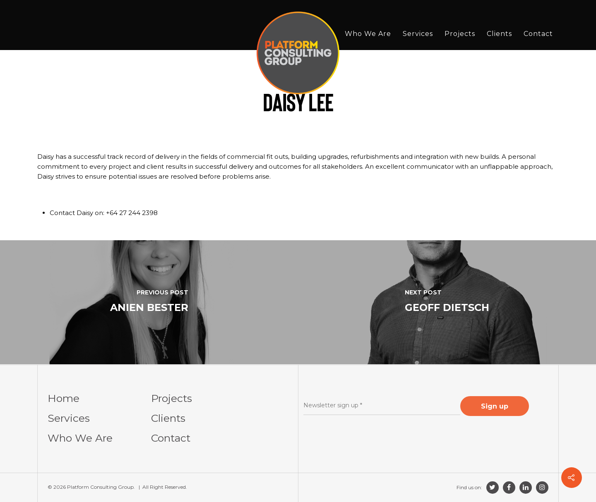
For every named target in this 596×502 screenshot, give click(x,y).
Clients (499, 34)
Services (418, 34)
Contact (538, 34)
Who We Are (368, 34)
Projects (460, 34)
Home (63, 398)
